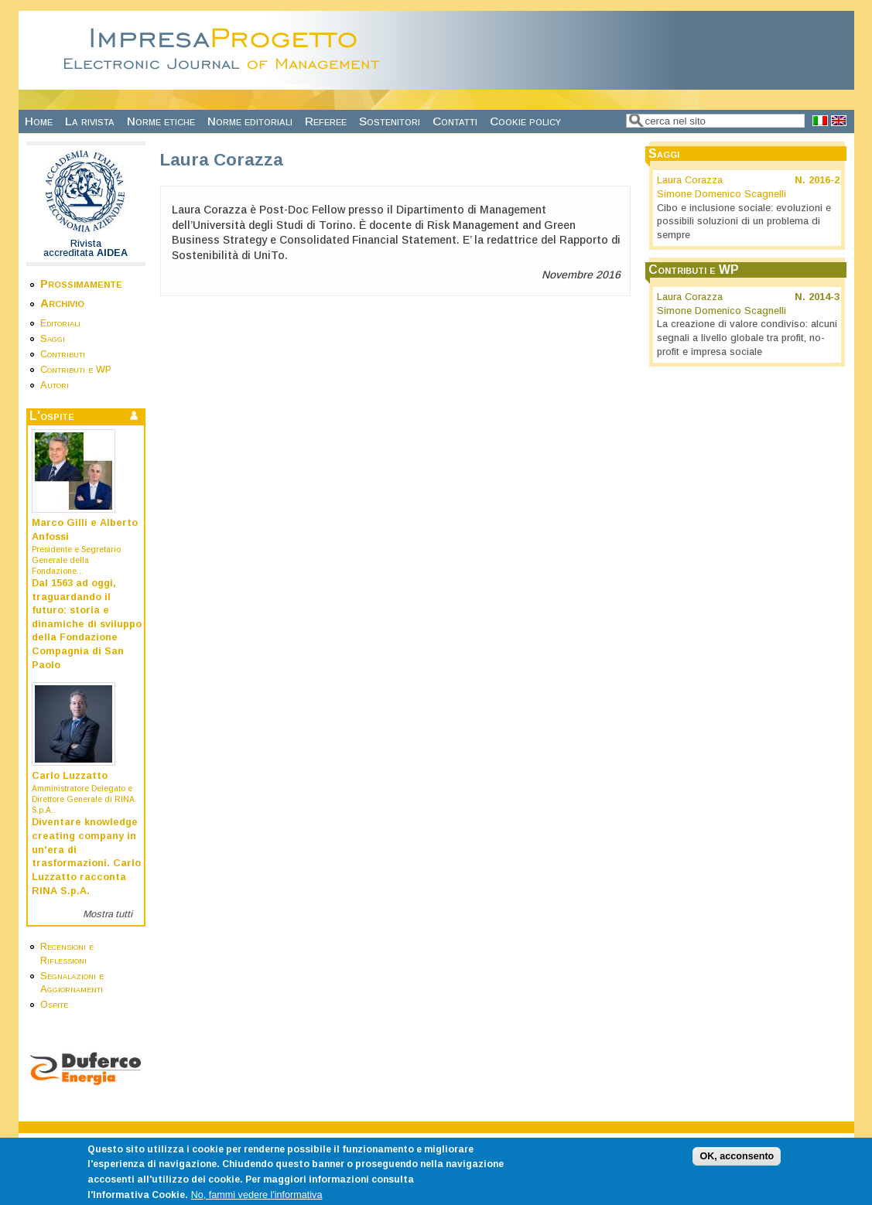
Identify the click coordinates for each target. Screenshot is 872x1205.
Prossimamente (81, 283)
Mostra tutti (107, 914)
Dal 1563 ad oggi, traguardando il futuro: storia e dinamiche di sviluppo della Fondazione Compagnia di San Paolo (87, 624)
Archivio (62, 302)
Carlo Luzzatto (70, 775)
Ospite (54, 1004)
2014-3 (824, 297)
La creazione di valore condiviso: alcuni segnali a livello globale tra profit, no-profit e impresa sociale (747, 338)
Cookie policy (525, 121)
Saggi (52, 338)
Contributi (62, 354)
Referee (326, 121)
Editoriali (60, 323)
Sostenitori (389, 121)
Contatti (455, 121)
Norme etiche (161, 121)
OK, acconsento (736, 1163)
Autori (54, 385)
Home (39, 121)
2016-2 (824, 180)
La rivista (90, 121)
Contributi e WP (75, 369)
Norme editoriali (249, 121)
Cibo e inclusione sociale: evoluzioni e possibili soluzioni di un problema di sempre (744, 222)
